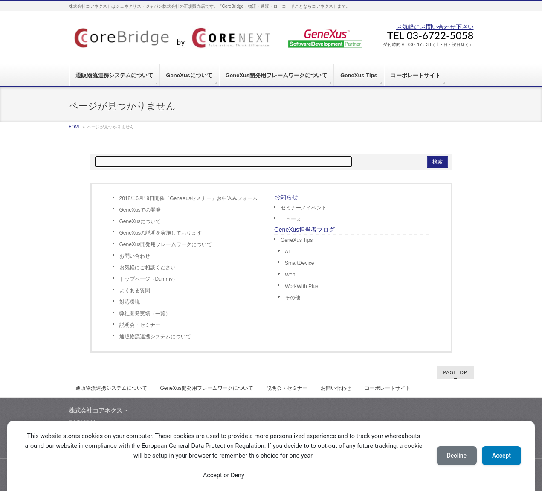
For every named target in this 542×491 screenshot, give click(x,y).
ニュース (291, 219)
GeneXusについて (140, 221)
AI (287, 252)
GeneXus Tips (297, 240)
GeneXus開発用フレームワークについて (165, 244)
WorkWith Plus (301, 286)
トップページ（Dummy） (148, 279)
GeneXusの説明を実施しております (160, 233)
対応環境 (129, 302)
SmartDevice (299, 263)
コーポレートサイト (388, 388)
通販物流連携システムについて (155, 337)
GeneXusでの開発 (140, 210)
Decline (457, 455)
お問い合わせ (134, 256)
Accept (501, 455)
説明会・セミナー (139, 325)
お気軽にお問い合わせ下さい (435, 26)
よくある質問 (134, 290)
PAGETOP (455, 372)
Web (290, 275)
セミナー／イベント (304, 208)
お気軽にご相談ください (147, 267)
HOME (75, 127)
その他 (292, 298)
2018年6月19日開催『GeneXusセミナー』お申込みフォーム (188, 198)
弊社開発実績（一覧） (145, 314)
